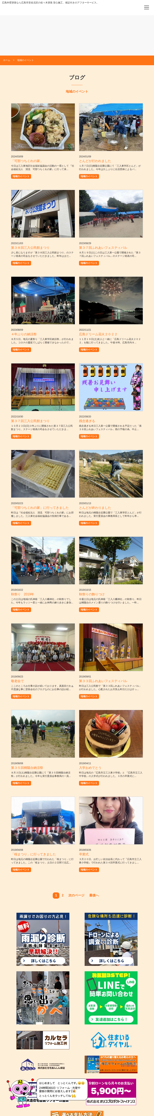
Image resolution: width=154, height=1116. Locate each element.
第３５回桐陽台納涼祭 (27, 767)
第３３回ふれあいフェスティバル (103, 681)
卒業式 (84, 854)
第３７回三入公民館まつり (30, 421)
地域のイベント (21, 176)
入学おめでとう (90, 767)
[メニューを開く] (146, 7)
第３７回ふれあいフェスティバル (103, 247)
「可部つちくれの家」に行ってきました (40, 507)
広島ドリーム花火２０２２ (98, 334)
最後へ (94, 895)
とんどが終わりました (95, 507)
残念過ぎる (87, 421)
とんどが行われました (95, 161)
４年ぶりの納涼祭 (24, 334)
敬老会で (17, 681)
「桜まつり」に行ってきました (33, 854)
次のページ (76, 895)
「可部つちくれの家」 (27, 161)
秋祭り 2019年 (22, 594)
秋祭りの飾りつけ (92, 594)
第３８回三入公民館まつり (30, 247)
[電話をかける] (135, 7)
